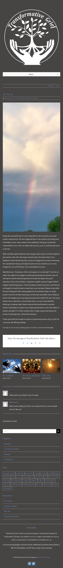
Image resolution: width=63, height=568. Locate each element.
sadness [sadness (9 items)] (41, 481)
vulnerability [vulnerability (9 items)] (7, 488)
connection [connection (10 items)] (29, 473)
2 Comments (35, 98)
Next (57, 86)
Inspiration (7, 444)
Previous (51, 86)
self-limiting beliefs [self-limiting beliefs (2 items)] (28, 484)
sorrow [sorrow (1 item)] (39, 484)
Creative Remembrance (11, 517)
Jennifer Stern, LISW (8, 98)
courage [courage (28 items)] (43, 473)
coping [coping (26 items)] (37, 473)
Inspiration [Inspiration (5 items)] (39, 477)
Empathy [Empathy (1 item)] (56, 473)
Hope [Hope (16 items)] (31, 477)
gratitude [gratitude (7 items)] (6, 477)
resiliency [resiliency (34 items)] (26, 481)
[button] (4, 369)
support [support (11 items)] (55, 484)
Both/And (46, 375)
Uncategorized (28, 98)
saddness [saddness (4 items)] (33, 481)
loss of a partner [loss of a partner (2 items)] (54, 477)
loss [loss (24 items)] (45, 477)
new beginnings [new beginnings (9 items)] (16, 481)
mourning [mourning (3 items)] (7, 481)
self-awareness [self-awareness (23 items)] (50, 481)
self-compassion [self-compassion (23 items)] (16, 484)
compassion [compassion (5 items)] (20, 473)
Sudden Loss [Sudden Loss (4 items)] (47, 484)
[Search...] (29, 431)
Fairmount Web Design (43, 557)
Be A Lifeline (8, 375)
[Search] (58, 431)
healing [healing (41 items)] (26, 477)
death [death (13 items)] (50, 473)
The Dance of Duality (31, 375)
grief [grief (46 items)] (13, 477)
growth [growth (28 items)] (19, 477)
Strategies (7, 454)
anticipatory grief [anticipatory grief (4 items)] (9, 473)
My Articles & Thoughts (19, 98)
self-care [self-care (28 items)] (6, 484)
